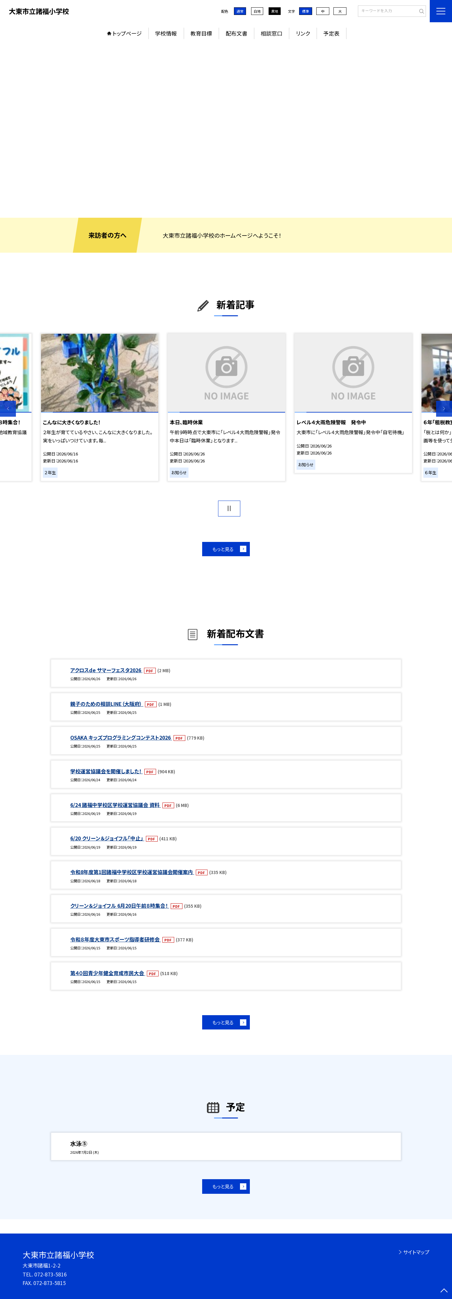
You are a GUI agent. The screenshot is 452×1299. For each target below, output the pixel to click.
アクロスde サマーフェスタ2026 (106, 670)
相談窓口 (271, 33)
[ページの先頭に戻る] (444, 1291)
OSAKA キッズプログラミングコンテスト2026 (121, 737)
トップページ (127, 33)
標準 (305, 11)
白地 (257, 11)
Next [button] (444, 409)
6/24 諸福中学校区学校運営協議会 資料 (115, 805)
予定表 (331, 33)
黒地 (274, 11)
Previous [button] (8, 409)
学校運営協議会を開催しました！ (106, 771)
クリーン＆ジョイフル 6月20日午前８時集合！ (119, 905)
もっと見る (223, 549)
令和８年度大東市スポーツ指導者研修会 (115, 939)
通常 (239, 11)
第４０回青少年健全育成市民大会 (107, 973)
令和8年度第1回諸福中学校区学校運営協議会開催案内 (132, 872)
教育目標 (201, 33)
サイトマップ (416, 1252)
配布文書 (236, 33)
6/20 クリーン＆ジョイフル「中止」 (107, 838)
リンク (303, 33)
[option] (226, 130)
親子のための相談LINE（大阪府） (106, 704)
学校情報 (166, 33)
